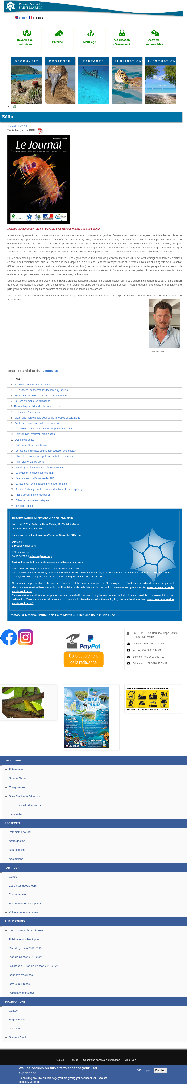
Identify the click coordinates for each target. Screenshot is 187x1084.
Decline (160, 1070)
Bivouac (57, 42)
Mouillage (89, 42)
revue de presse (24, 505)
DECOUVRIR (26, 61)
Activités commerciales (154, 42)
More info (35, 1081)
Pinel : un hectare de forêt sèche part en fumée (40, 395)
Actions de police (24, 439)
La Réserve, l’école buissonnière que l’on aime (41, 483)
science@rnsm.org (40, 556)
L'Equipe (73, 1060)
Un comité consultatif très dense (32, 384)
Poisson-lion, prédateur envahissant (35, 434)
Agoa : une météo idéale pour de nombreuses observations (47, 417)
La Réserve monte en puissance (32, 401)
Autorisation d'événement (121, 42)
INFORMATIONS (162, 61)
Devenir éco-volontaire (25, 42)
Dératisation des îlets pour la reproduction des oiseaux (45, 450)
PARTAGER (93, 61)
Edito (17, 378)
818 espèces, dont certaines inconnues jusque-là (41, 390)
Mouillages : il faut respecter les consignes (39, 467)
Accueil (60, 1060)
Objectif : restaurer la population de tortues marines (44, 456)
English (21, 17)
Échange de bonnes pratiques (32, 500)
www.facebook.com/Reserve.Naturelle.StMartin (52, 535)
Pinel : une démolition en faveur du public (37, 423)
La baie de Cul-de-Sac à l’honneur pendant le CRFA (44, 428)
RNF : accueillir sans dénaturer (32, 494)
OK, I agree (144, 1070)
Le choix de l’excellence (27, 412)
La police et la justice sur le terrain (34, 472)
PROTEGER (60, 61)
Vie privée (130, 1060)
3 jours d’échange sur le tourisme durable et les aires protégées (50, 489)
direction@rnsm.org (24, 545)
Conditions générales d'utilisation (101, 1060)
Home (14, 107)
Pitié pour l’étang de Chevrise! (32, 445)
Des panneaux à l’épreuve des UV (34, 478)
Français (36, 17)
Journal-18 (50, 370)
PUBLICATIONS (128, 61)
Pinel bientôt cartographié (29, 461)
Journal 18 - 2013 (17, 126)
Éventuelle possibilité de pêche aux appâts (38, 406)
